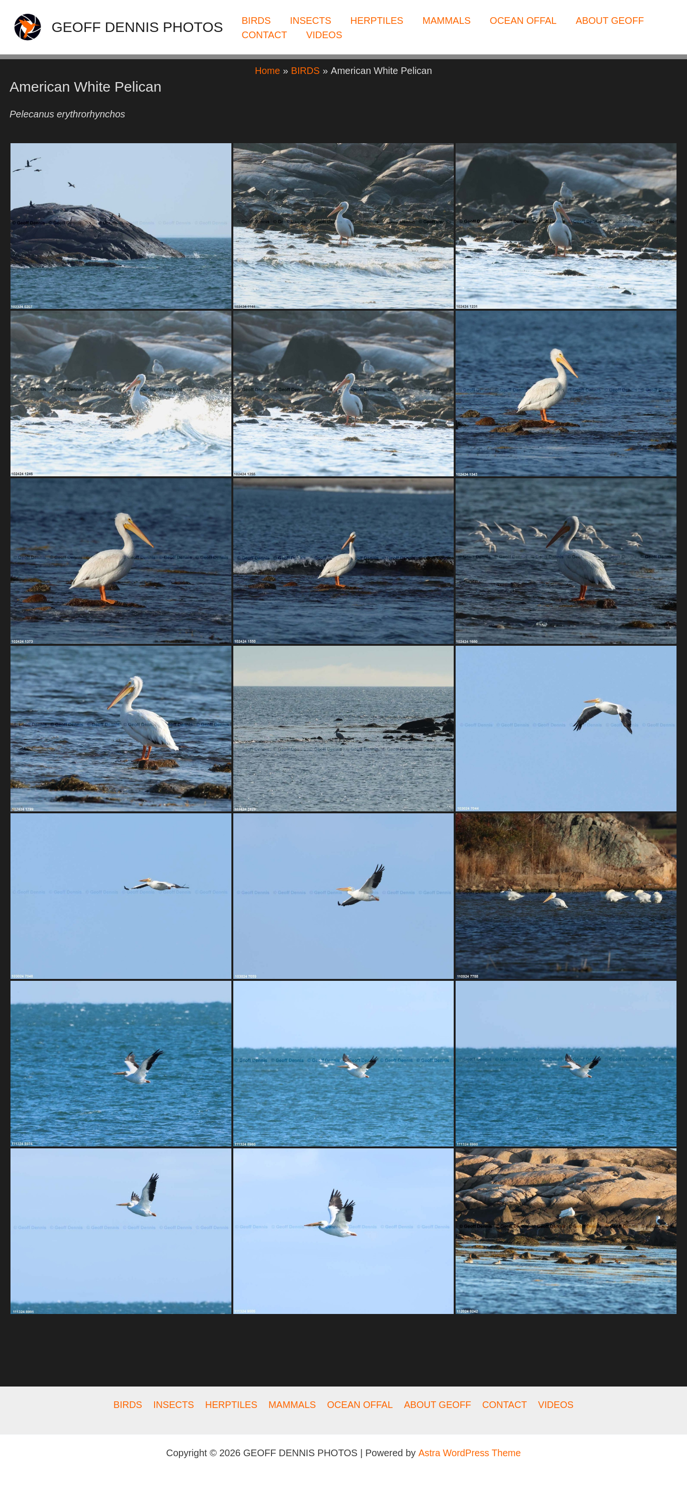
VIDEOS (324, 35)
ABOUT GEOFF (610, 20)
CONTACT (264, 35)
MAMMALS (446, 20)
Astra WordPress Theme (469, 1453)
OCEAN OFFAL (523, 20)
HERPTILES (376, 20)
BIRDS (256, 20)
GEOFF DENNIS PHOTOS (137, 27)
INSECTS (311, 20)
